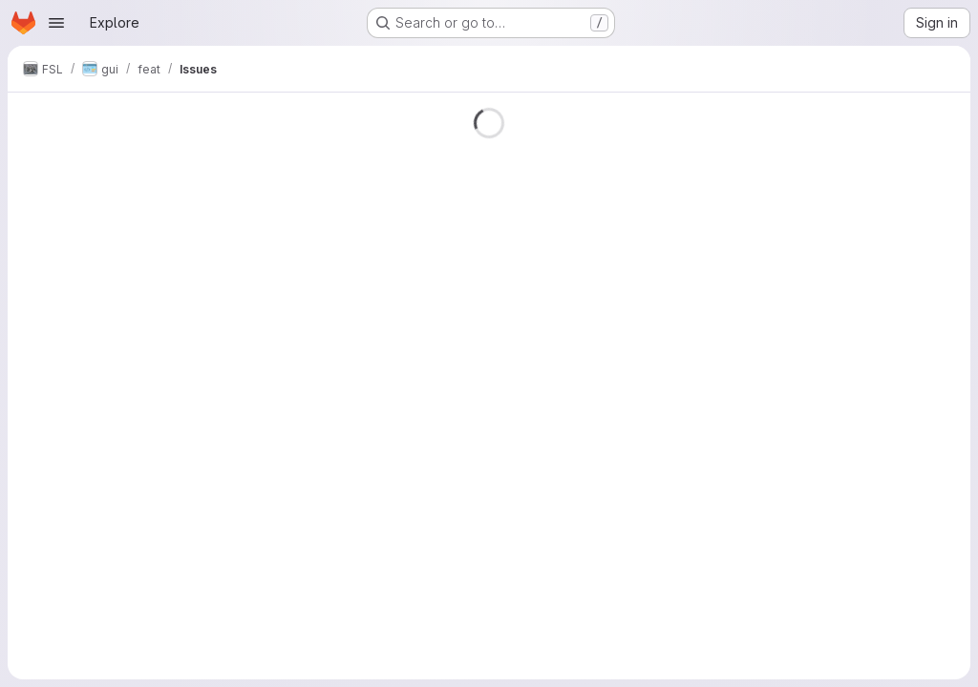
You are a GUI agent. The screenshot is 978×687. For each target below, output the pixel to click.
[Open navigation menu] (56, 23)
